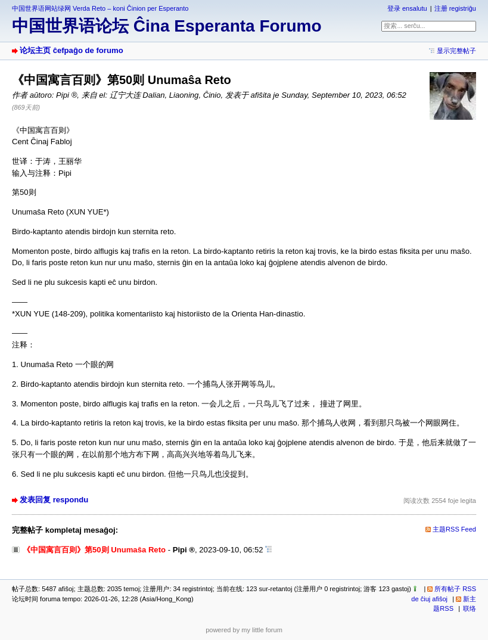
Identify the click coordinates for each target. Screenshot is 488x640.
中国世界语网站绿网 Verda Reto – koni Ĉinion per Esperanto (100, 8)
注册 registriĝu (455, 8)
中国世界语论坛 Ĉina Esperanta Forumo (167, 26)
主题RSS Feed (454, 529)
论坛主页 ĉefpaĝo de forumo (71, 50)
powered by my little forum (244, 629)
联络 (469, 608)
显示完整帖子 (456, 50)
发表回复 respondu (54, 499)
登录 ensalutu (407, 8)
